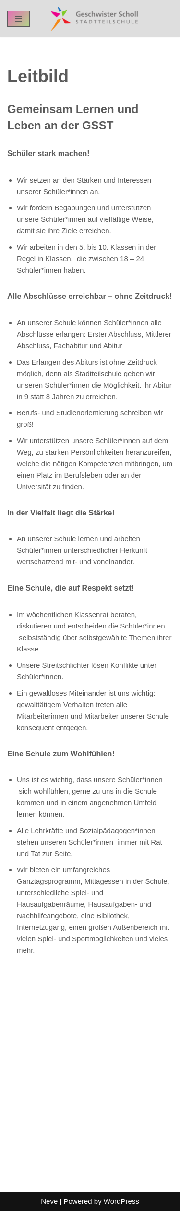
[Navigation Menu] (18, 19)
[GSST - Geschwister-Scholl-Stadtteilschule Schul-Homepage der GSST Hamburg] (92, 19)
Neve (49, 1201)
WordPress (121, 1201)
